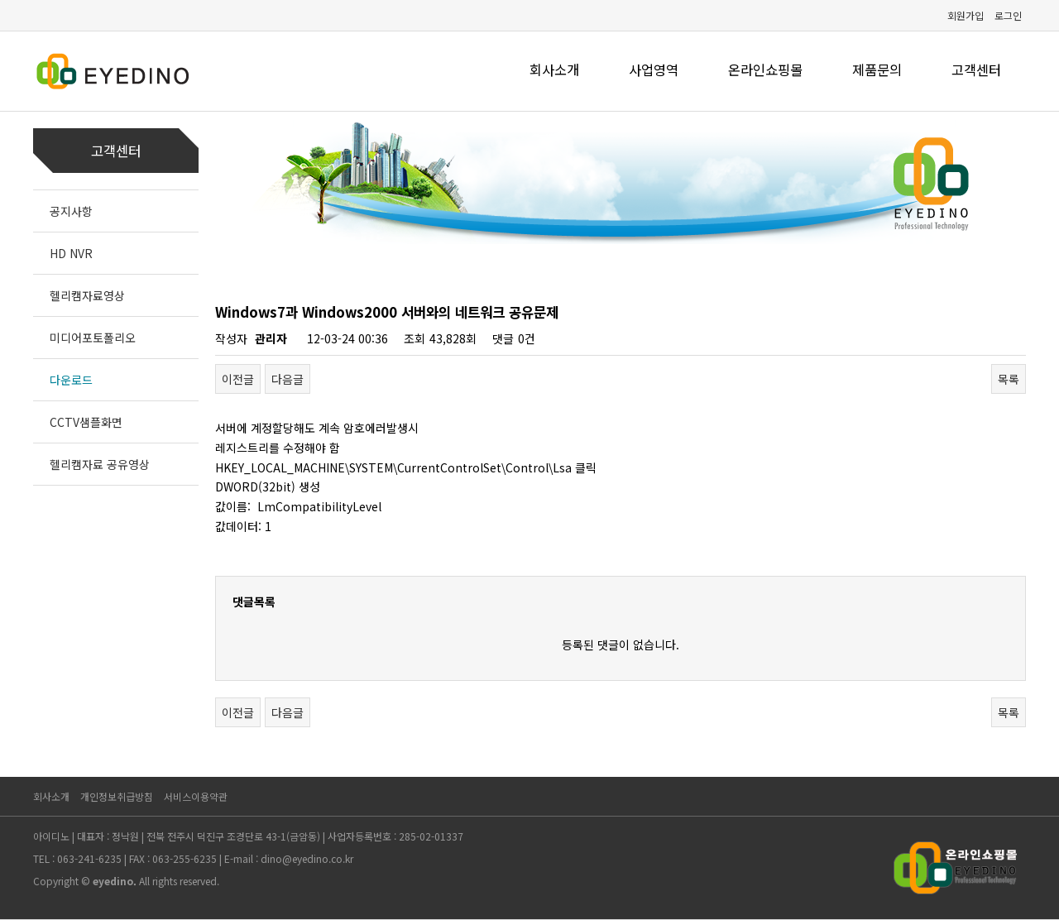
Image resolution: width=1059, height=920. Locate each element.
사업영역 (653, 69)
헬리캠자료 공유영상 (100, 464)
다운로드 (71, 379)
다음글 (287, 379)
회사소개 (554, 69)
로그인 (1008, 15)
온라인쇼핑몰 (765, 69)
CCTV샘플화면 (86, 422)
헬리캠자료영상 (87, 295)
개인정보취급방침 (116, 796)
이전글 (238, 379)
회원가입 (965, 15)
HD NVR (71, 253)
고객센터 (976, 69)
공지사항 (71, 211)
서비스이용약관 (196, 796)
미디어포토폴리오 (93, 337)
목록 (1008, 379)
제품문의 (877, 69)
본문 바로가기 (0, 0)
